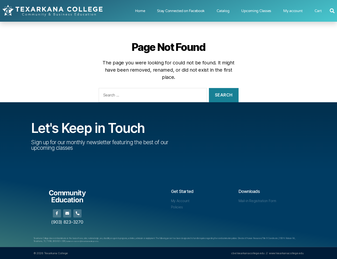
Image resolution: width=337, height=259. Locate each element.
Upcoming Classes (256, 11)
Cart (318, 11)
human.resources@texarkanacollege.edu (82, 241)
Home (140, 11)
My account (293, 11)
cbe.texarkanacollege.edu (248, 252)
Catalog (223, 11)
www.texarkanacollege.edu (286, 252)
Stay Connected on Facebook (181, 11)
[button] (332, 11)
